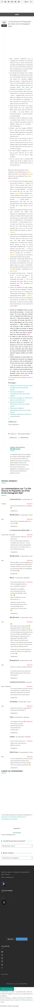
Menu (26, 2)
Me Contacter (17, 832)
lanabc (12, 737)
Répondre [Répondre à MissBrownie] (30, 519)
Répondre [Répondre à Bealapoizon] (30, 665)
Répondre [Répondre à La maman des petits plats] (30, 534)
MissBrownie (24, 437)
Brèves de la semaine (24, 433)
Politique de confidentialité (21, 872)
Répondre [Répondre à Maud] (30, 582)
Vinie (11, 717)
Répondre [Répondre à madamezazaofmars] (30, 686)
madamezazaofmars (17, 682)
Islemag (8, 983)
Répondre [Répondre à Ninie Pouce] (30, 756)
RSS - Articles (5, 874)
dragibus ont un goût (24, 89)
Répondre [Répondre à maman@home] (30, 503)
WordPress (24, 983)
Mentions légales (6, 872)
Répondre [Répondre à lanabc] (30, 741)
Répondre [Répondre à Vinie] (30, 721)
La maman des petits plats (20, 530)
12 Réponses (13, 437)
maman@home (15, 499)
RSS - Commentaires (7, 877)
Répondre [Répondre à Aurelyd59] (30, 706)
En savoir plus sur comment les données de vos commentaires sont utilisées (16, 817)
